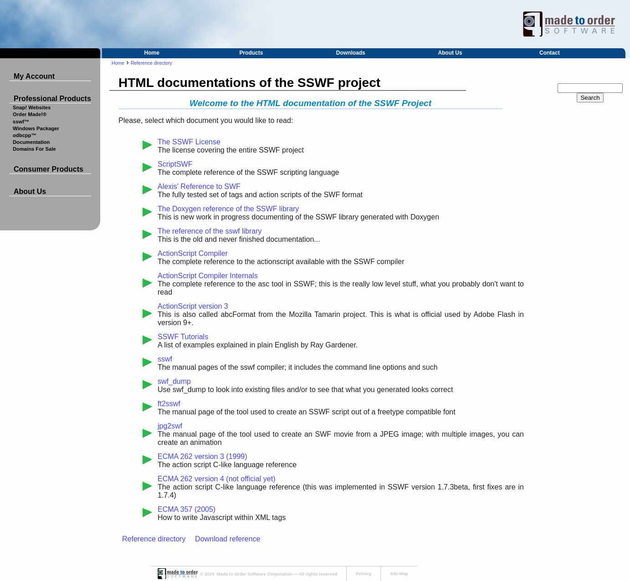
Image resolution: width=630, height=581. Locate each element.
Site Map (399, 573)
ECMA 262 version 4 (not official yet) (217, 479)
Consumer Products (48, 169)
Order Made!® (29, 114)
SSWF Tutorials (183, 337)
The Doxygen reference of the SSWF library (228, 209)
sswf (165, 359)
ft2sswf (169, 404)
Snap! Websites (32, 107)
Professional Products (52, 98)
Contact (549, 53)
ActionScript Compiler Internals (208, 276)
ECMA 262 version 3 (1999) (202, 456)
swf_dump (174, 381)
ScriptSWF (175, 164)
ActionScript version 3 (193, 306)
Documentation (31, 142)
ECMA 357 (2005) (186, 509)
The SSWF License (189, 142)
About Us (450, 53)
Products (251, 53)
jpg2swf (170, 426)
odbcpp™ (24, 135)
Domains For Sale (34, 149)
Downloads (350, 53)
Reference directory (151, 63)
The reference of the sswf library (210, 231)
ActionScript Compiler (193, 253)
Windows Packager (36, 128)
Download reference (227, 539)
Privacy (363, 573)
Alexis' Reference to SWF (199, 186)
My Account (34, 76)
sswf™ (21, 121)
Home (151, 53)
